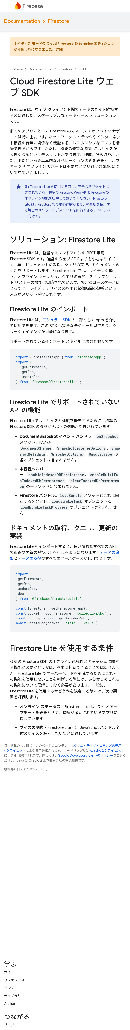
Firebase (16, 69)
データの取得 (29, 558)
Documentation (22, 21)
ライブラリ (12, 996)
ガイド (9, 972)
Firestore (58, 21)
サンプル (11, 988)
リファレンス (14, 980)
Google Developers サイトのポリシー (85, 755)
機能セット (96, 186)
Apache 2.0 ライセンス (106, 751)
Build (82, 69)
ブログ (9, 1025)
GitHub (9, 1003)
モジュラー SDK (56, 320)
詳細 (59, 49)
